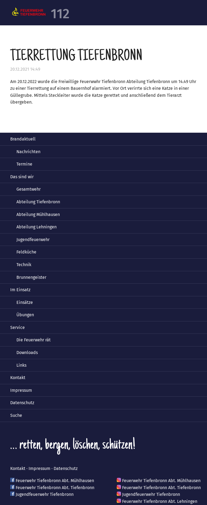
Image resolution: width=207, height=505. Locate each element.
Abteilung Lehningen (36, 226)
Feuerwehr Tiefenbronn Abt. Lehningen (159, 501)
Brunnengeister (31, 277)
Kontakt (17, 377)
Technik (23, 264)
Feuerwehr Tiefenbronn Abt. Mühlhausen (55, 480)
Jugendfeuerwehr (33, 239)
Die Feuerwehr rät (33, 339)
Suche (16, 415)
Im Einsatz (20, 289)
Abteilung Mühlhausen (38, 214)
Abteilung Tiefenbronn (38, 201)
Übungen (25, 314)
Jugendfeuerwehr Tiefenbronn (45, 494)
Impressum (21, 390)
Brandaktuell (23, 139)
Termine (24, 164)
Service (17, 327)
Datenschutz (22, 402)
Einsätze (24, 302)
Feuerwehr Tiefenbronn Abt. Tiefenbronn (55, 487)
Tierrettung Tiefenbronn (76, 57)
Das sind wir (22, 176)
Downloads (27, 352)
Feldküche (26, 252)
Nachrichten (28, 151)
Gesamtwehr (28, 189)
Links (21, 365)
